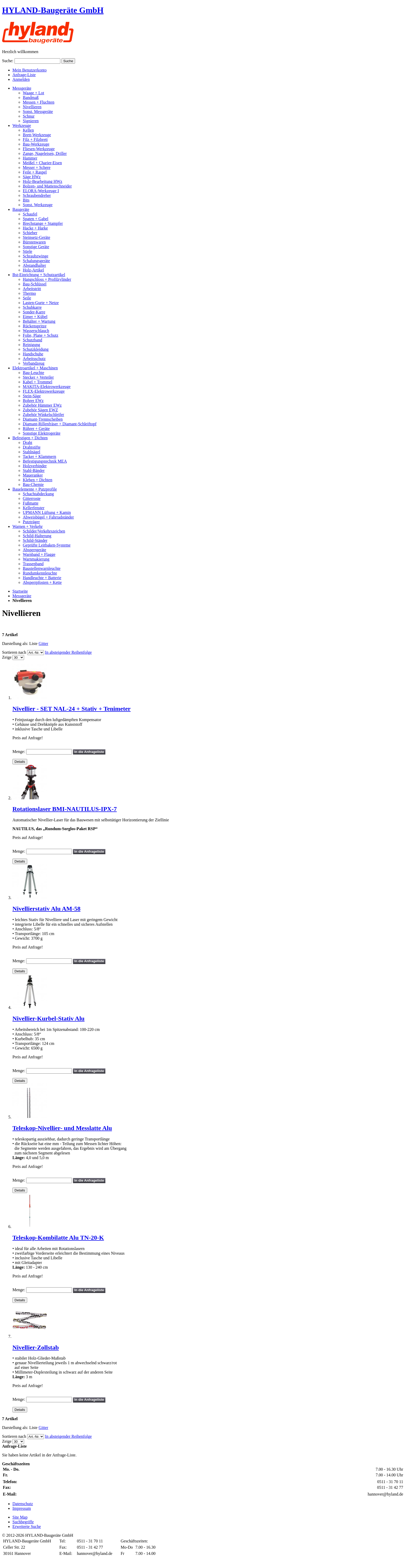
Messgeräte (21, 596)
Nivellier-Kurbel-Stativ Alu (48, 1018)
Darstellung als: (15, 643)
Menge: (18, 751)
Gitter (43, 643)
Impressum (21, 1508)
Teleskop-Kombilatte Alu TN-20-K (58, 1237)
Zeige (6, 657)
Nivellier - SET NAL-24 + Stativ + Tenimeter (71, 708)
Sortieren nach (14, 652)
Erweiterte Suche (26, 1526)
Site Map (19, 1517)
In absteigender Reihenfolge (68, 652)
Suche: (7, 61)
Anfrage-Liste (24, 75)
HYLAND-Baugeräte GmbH (53, 10)
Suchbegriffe (23, 1522)
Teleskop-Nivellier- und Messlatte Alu (62, 1128)
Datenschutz (22, 1503)
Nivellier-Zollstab (35, 1347)
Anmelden (21, 79)
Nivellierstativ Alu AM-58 (46, 908)
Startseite (20, 591)
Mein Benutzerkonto (29, 70)
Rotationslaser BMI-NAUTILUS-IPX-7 (64, 809)
